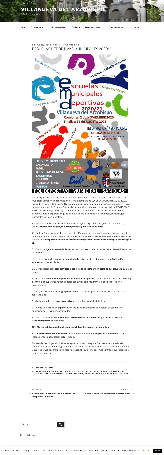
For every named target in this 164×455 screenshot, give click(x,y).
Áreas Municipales (94, 27)
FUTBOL (40, 374)
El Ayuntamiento (117, 27)
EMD (51, 368)
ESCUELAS (79, 372)
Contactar (135, 27)
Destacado (42, 368)
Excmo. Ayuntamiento (67, 45)
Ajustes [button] (146, 450)
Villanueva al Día (59, 27)
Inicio (23, 27)
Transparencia (38, 27)
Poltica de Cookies (28, 435)
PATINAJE (78, 374)
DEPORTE (68, 372)
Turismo (76, 27)
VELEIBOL (125, 374)
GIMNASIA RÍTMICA (55, 374)
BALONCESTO (56, 372)
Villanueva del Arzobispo (63, 9)
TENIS (99, 374)
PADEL (69, 374)
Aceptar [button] (157, 451)
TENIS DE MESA (111, 374)
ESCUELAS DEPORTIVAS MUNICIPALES (105, 372)
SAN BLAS (90, 374)
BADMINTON (42, 372)
